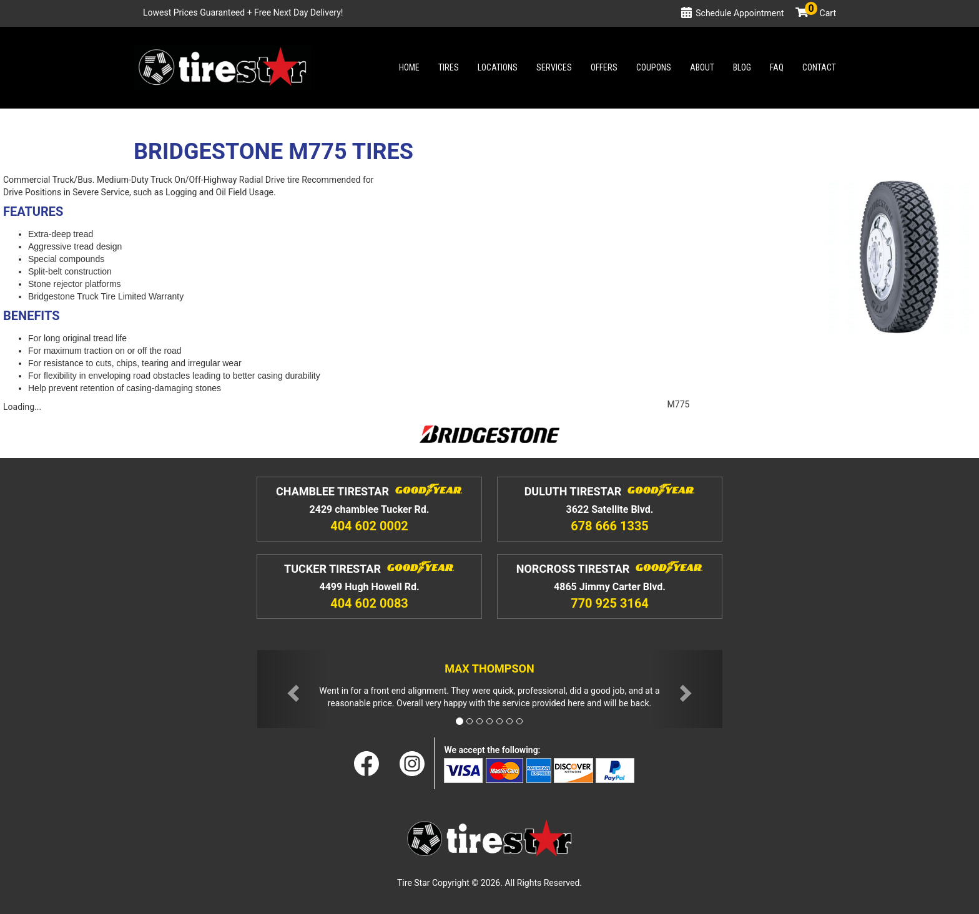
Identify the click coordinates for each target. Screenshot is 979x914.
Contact (819, 67)
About (702, 67)
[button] (292, 689)
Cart (820, 13)
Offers (604, 67)
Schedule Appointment (740, 13)
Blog (742, 67)
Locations (498, 67)
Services (554, 67)
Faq (777, 67)
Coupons (653, 67)
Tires (448, 67)
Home (409, 67)
